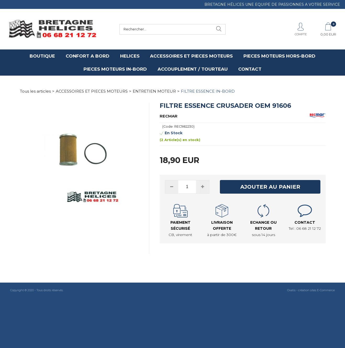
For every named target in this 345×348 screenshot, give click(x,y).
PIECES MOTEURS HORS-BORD (279, 56)
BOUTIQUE (42, 56)
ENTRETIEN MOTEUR (154, 91)
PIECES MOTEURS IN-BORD (115, 69)
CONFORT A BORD (87, 56)
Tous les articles (35, 91)
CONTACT (249, 69)
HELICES (130, 56)
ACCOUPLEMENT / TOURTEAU (193, 69)
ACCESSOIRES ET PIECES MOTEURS (191, 56)
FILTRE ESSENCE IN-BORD (208, 91)
